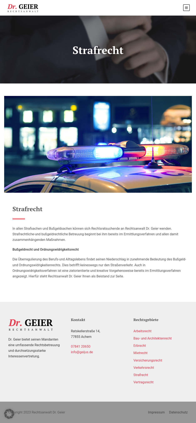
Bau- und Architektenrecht (152, 338)
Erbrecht (139, 346)
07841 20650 (81, 346)
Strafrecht (140, 375)
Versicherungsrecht (147, 360)
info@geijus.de (82, 352)
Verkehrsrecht (143, 368)
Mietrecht (140, 353)
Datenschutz (178, 412)
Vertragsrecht (143, 382)
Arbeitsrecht (142, 331)
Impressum (156, 412)
